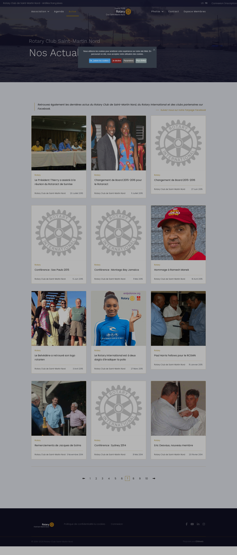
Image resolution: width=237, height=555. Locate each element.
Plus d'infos (144, 60)
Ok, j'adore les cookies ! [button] (97, 60)
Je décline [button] (116, 60)
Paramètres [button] (130, 60)
